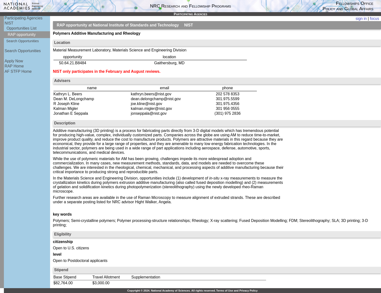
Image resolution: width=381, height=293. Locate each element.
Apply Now (14, 61)
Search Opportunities (22, 41)
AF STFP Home (18, 71)
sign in (361, 18)
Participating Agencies (24, 18)
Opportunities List (21, 28)
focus (374, 18)
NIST (9, 23)
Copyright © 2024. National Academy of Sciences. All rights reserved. (171, 290)
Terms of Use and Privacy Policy (237, 290)
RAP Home (14, 66)
